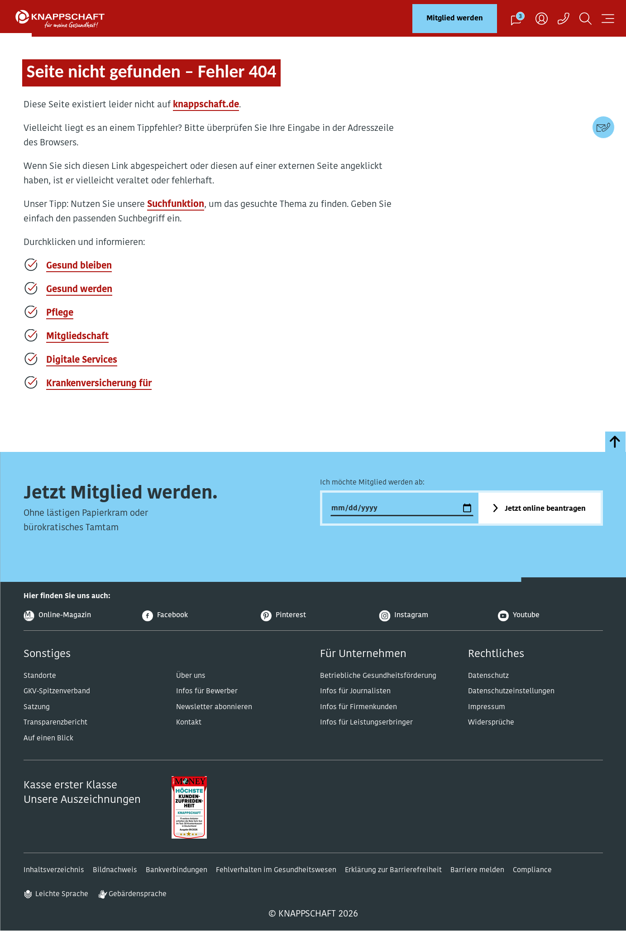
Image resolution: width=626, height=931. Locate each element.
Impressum (486, 707)
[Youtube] (550, 616)
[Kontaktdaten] (603, 127)
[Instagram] (431, 616)
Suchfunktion (175, 204)
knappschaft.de (206, 105)
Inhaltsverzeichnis (54, 870)
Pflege (59, 313)
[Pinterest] (313, 616)
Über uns (190, 676)
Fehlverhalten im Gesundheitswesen (276, 870)
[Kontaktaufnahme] (563, 18)
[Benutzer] (541, 18)
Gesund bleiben (79, 266)
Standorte (40, 676)
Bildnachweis (115, 870)
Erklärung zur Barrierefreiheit (393, 870)
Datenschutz (488, 676)
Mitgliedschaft (77, 336)
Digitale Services (81, 360)
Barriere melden (477, 870)
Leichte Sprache (61, 894)
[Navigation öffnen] (608, 18)
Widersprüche (491, 722)
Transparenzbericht (55, 722)
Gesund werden (79, 289)
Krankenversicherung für (99, 384)
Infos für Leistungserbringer (366, 722)
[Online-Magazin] (76, 616)
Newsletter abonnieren (214, 707)
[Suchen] (585, 18)
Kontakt (188, 722)
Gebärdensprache (138, 894)
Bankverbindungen (176, 870)
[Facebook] (194, 616)
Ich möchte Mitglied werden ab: (372, 482)
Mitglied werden (454, 18)
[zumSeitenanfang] (615, 442)
